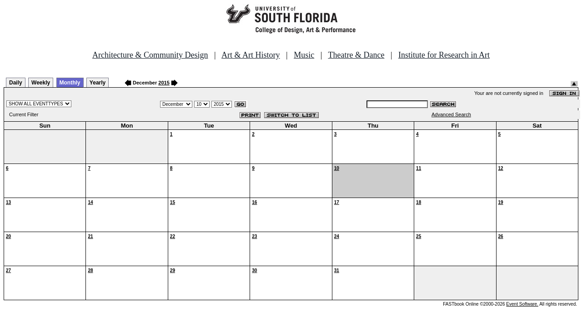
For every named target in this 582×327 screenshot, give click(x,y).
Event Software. (522, 304)
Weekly (40, 82)
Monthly (70, 82)
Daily (15, 82)
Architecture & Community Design (150, 54)
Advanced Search (451, 114)
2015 (163, 82)
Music (304, 54)
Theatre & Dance (356, 54)
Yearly (97, 82)
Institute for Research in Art (444, 54)
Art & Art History (250, 54)
